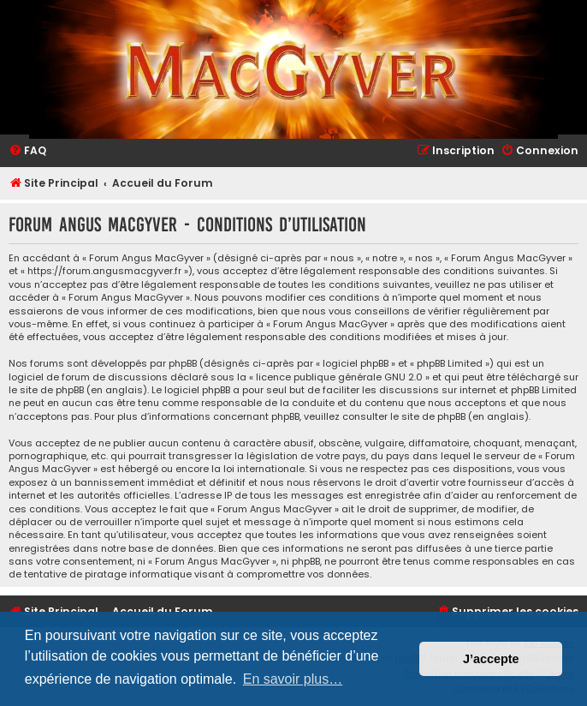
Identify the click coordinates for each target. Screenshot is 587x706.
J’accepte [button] (491, 659)
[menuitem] (27, 151)
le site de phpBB (46, 390)
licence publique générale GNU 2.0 (339, 377)
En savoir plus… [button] (293, 679)
